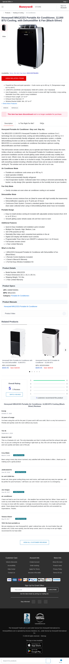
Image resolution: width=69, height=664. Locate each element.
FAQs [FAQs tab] (42, 123)
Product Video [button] (35, 313)
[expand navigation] (2, 6)
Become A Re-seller (34, 572)
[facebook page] (33, 602)
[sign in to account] (62, 6)
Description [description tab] (8, 123)
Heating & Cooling (18, 13)
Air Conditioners (31, 13)
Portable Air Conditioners (20, 296)
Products (7, 13)
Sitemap (43, 636)
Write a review (14, 394)
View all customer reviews (34, 542)
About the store (57, 562)
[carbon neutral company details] (40, 618)
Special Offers (7, 1)
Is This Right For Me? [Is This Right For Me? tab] (26, 123)
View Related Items (14, 78)
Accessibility (11, 565)
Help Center (11, 569)
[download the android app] (34, 651)
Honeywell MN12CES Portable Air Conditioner (20, 306)
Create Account (34, 562)
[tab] (9, 123)
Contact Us (11, 572)
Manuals (14, 108)
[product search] (48, 661)
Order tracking (34, 565)
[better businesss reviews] (27, 618)
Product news (57, 565)
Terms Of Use (57, 572)
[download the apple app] (34, 645)
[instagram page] (39, 602)
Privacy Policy (57, 569)
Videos (5, 108)
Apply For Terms (34, 569)
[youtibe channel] (46, 602)
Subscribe (52, 589)
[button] (30, 46)
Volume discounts (11, 562)
